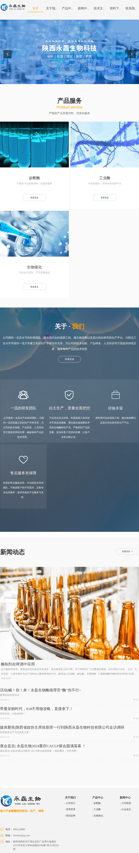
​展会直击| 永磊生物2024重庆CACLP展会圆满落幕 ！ (43, 746)
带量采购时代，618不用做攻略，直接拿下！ (36, 709)
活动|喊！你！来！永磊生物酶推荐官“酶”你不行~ (40, 690)
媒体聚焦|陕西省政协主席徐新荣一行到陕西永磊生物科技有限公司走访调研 (62, 727)
